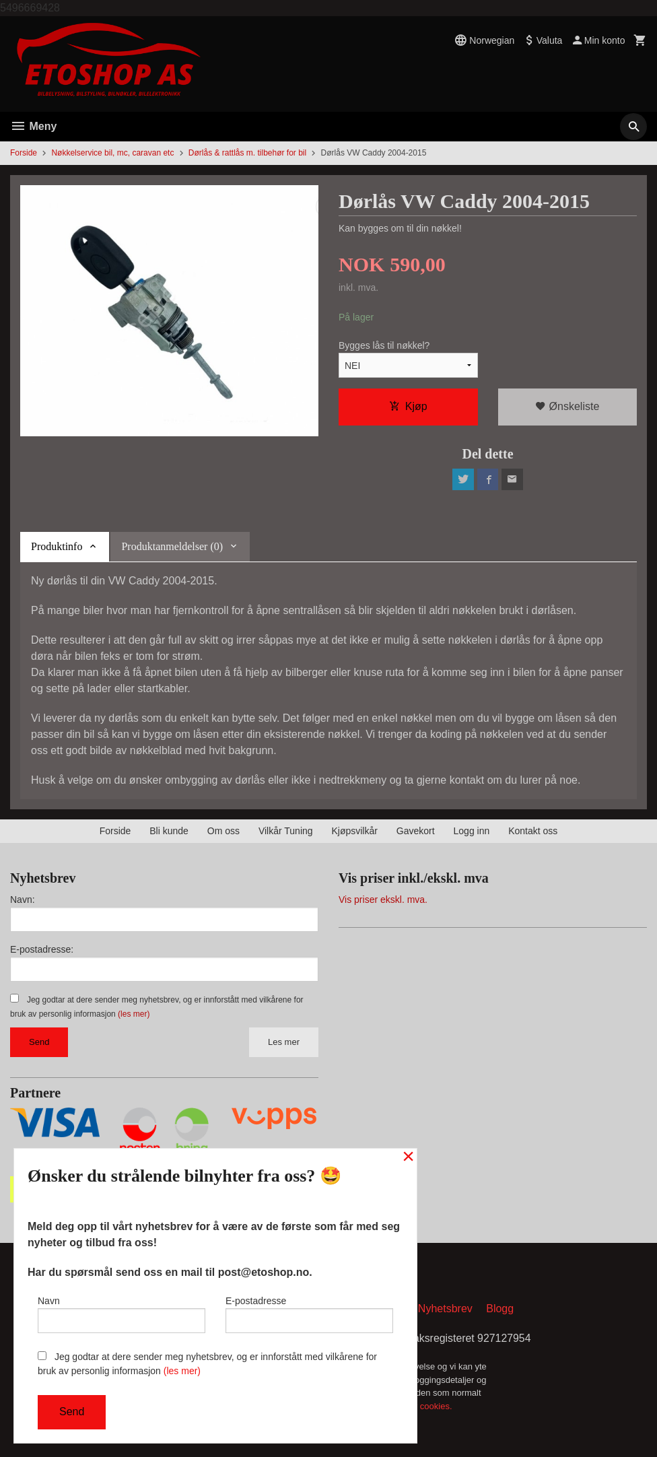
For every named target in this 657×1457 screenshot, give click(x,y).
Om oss (223, 830)
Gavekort (415, 830)
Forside (23, 153)
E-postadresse (309, 1314)
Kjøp (408, 406)
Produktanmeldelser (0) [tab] (172, 546)
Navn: (22, 899)
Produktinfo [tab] (56, 546)
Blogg (500, 1309)
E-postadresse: (41, 949)
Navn (121, 1314)
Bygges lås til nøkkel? (384, 345)
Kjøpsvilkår (354, 830)
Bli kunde (168, 830)
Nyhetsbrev (445, 1309)
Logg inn (472, 830)
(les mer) (133, 1014)
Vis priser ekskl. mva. (383, 899)
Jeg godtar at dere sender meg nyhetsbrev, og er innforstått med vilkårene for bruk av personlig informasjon (207, 1363)
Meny (33, 126)
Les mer (284, 1042)
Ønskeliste (567, 406)
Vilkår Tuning (285, 830)
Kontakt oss (532, 830)
